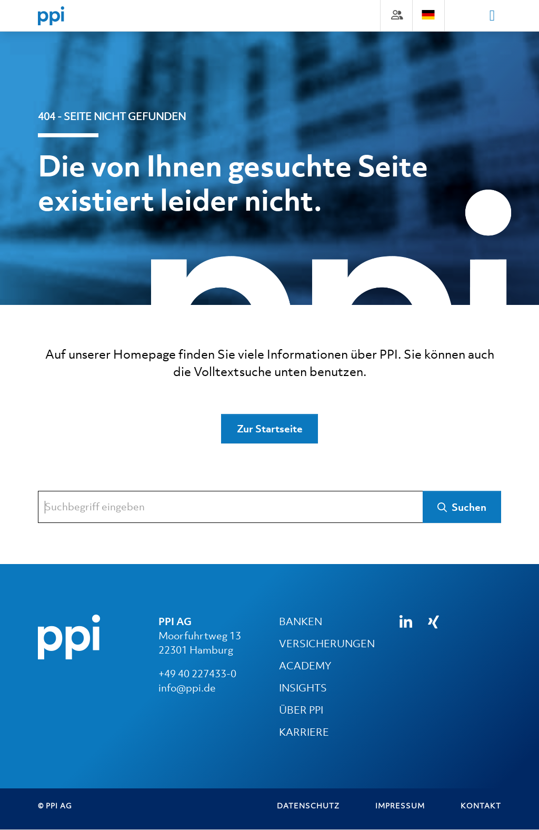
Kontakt (481, 806)
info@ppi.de (187, 688)
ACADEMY (305, 666)
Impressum (400, 806)
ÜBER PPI (301, 710)
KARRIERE (304, 732)
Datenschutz (308, 806)
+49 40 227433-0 (197, 674)
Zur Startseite (270, 429)
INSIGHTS (303, 688)
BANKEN (300, 622)
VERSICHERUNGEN (327, 644)
